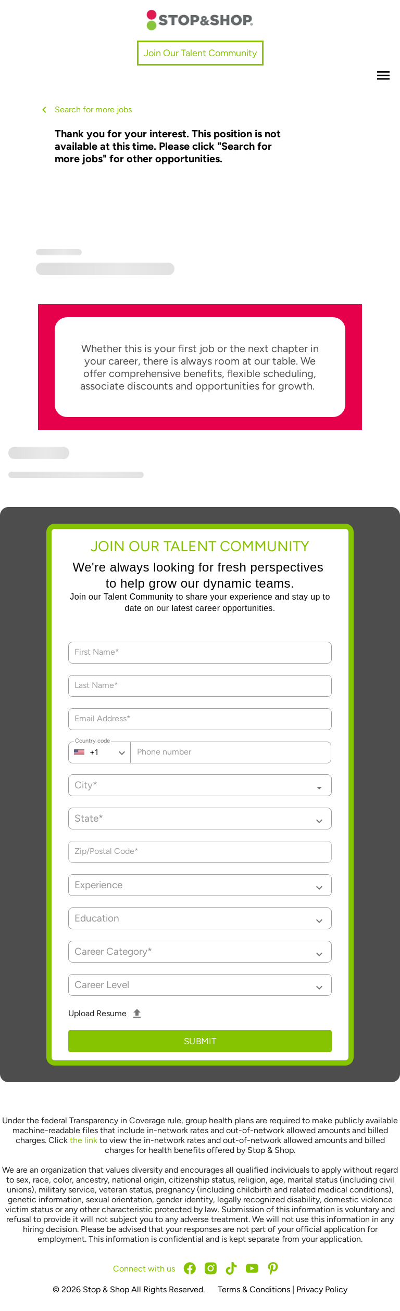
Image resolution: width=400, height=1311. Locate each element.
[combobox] (200, 785)
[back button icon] (44, 109)
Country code (92, 742)
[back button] (46, 110)
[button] (200, 818)
